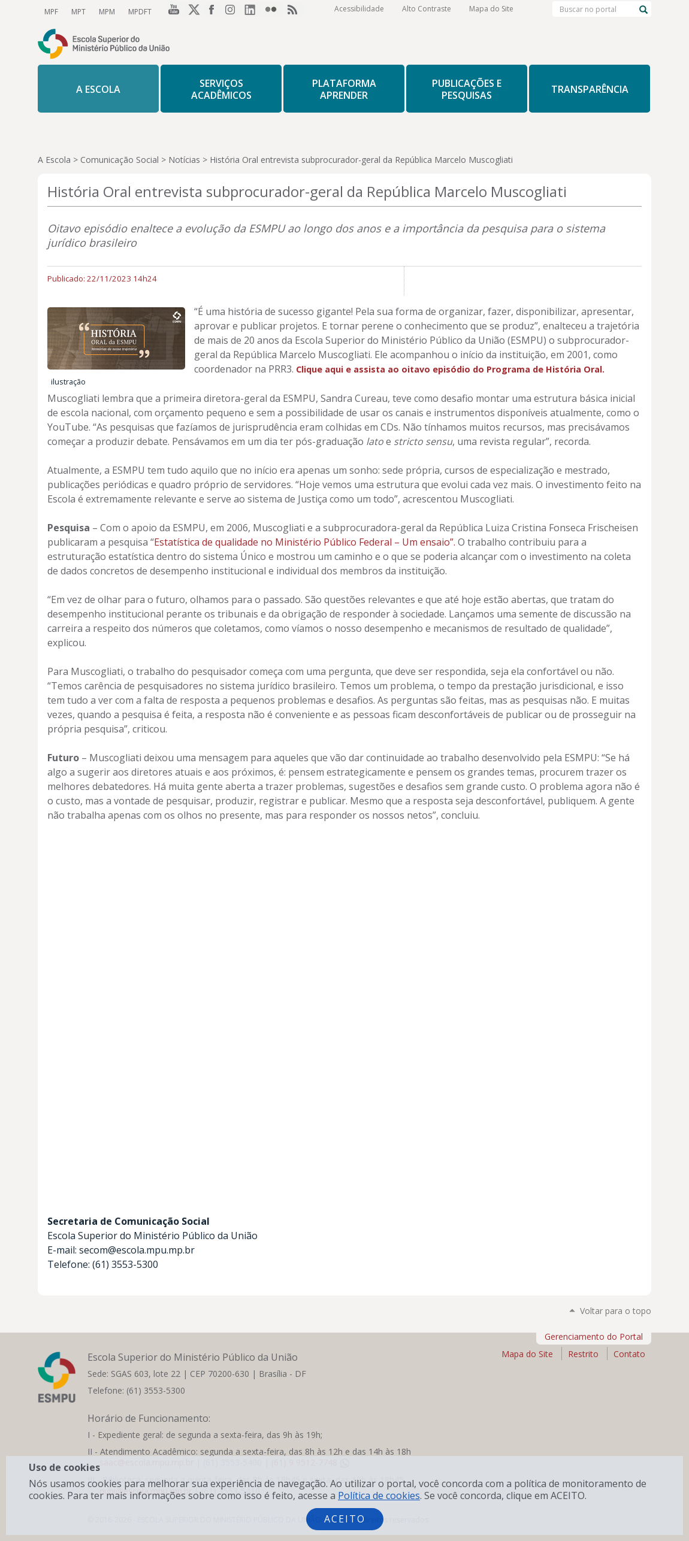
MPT (76, 11)
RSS (294, 11)
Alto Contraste (426, 12)
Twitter (192, 11)
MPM (104, 11)
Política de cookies (379, 1495)
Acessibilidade (359, 12)
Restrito (583, 1354)
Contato (629, 1354)
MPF (51, 11)
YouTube (172, 11)
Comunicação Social (119, 159)
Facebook (213, 11)
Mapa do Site (491, 12)
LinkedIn (253, 11)
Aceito (344, 1518)
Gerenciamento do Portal (594, 1336)
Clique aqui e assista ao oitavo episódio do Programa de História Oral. (450, 369)
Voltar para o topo (615, 1310)
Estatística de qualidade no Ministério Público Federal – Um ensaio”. (304, 542)
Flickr (274, 11)
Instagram (233, 11)
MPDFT (135, 11)
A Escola (54, 159)
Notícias (184, 159)
